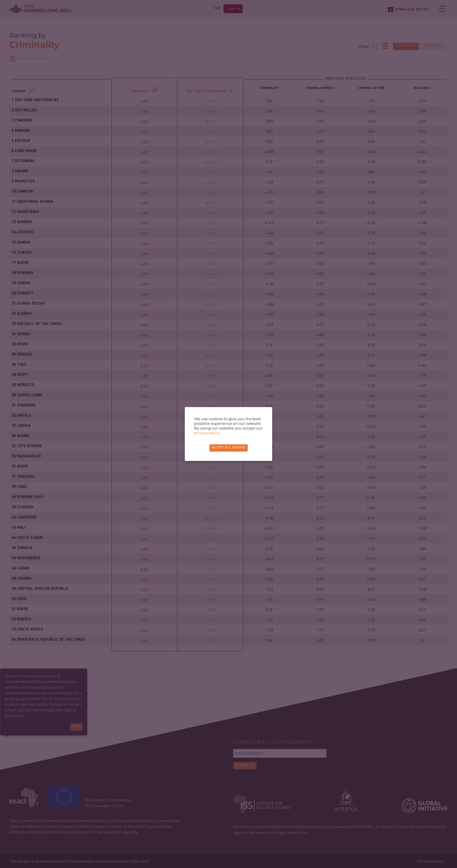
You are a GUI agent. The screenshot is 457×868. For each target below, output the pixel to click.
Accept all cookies (228, 448)
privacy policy (207, 432)
